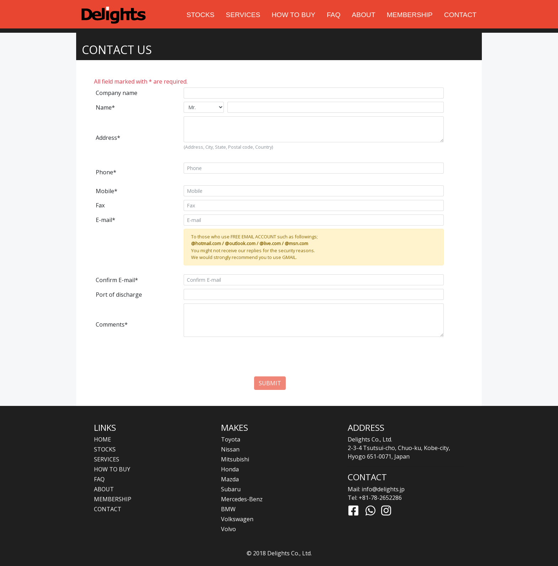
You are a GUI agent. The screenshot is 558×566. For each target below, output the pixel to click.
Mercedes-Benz (242, 499)
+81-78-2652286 (380, 498)
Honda (230, 469)
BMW (228, 509)
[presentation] (270, 362)
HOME (102, 439)
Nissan (230, 449)
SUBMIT (270, 383)
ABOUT (363, 14)
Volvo (228, 529)
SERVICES (243, 14)
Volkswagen (237, 519)
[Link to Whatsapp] (370, 510)
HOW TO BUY (293, 14)
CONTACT (460, 14)
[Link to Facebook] (353, 510)
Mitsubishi (235, 459)
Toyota (230, 439)
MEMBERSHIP (410, 14)
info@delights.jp (383, 489)
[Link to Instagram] (386, 510)
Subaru (231, 489)
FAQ (333, 14)
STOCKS (200, 14)
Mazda (230, 479)
